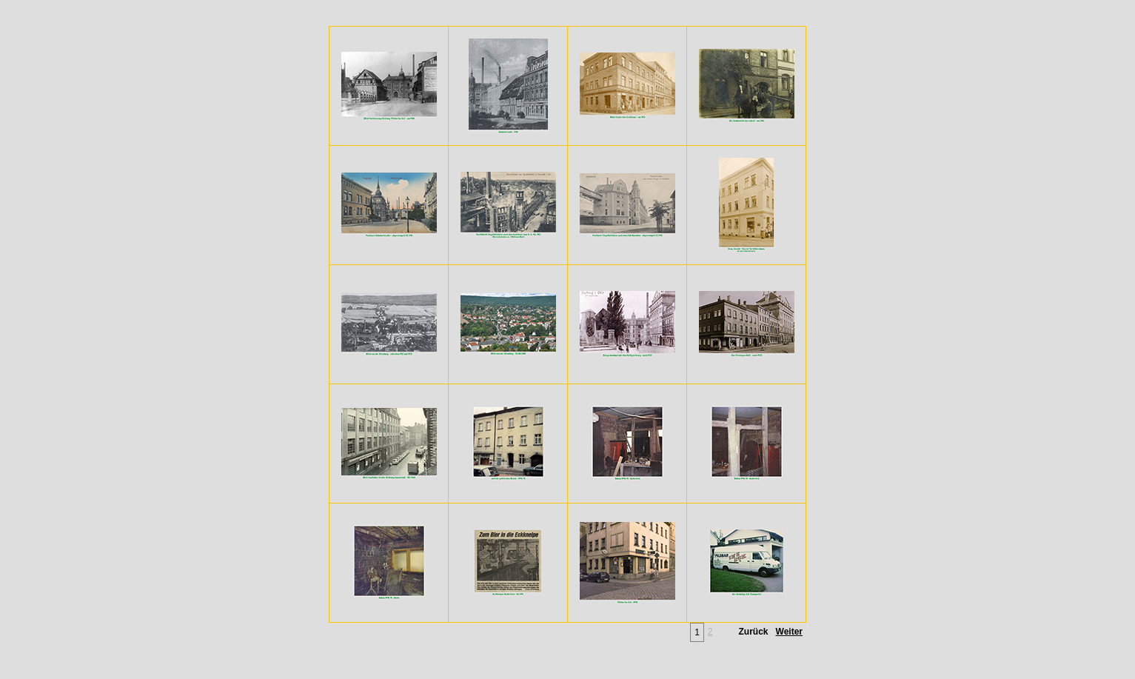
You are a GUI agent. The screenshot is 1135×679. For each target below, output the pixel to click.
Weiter (789, 631)
